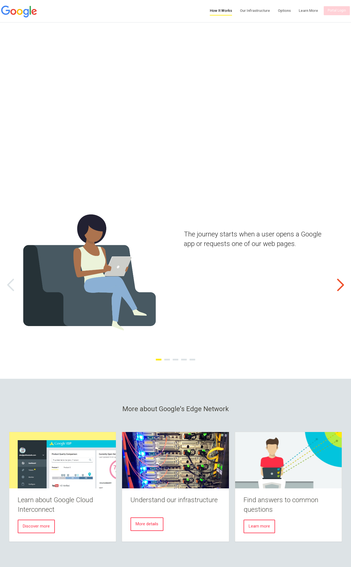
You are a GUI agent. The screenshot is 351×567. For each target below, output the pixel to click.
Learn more (259, 526)
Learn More (308, 10)
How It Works (221, 10)
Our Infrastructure (255, 10)
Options (284, 10)
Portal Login (337, 10)
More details (147, 523)
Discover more (36, 526)
